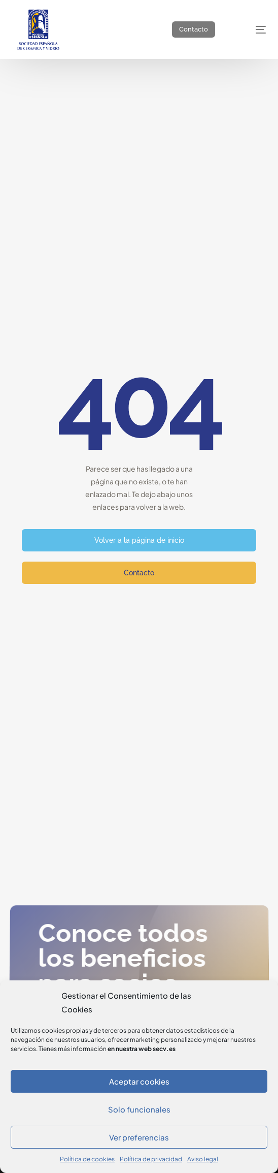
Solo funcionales (139, 1109)
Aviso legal (202, 1159)
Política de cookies (87, 1159)
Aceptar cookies (139, 1081)
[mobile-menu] (252, 29)
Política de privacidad (151, 1159)
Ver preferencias (139, 1137)
